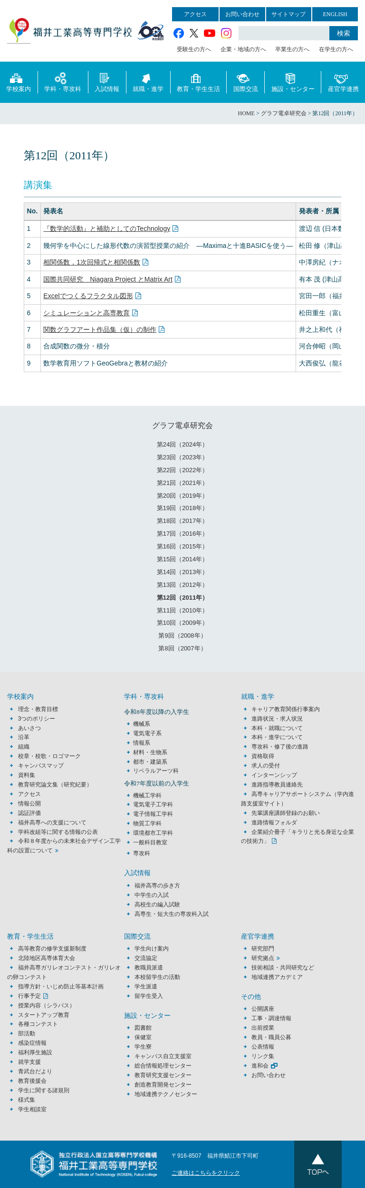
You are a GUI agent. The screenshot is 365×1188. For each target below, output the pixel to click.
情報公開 (29, 803)
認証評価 (29, 813)
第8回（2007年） (182, 648)
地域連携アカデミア (277, 977)
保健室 (143, 1037)
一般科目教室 (150, 842)
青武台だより (35, 1071)
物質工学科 (147, 823)
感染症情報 (32, 1043)
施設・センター (293, 81)
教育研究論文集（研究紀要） (55, 784)
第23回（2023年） (182, 457)
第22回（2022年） (182, 470)
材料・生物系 (150, 752)
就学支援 (29, 1062)
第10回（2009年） (182, 622)
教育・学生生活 (198, 81)
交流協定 (145, 958)
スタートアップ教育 (43, 1015)
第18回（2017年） (182, 520)
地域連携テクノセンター (165, 1094)
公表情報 (262, 1046)
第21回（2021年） (182, 482)
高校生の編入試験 (157, 904)
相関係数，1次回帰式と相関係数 (91, 262)
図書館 (143, 1027)
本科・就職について (277, 728)
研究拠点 (262, 958)
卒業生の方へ (292, 49)
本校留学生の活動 (157, 977)
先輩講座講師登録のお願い (285, 813)
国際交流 (245, 81)
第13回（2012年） (182, 584)
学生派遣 (145, 986)
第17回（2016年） (182, 533)
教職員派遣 (148, 967)
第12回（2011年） (182, 597)
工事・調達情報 (271, 1018)
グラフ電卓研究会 (182, 425)
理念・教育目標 (38, 709)
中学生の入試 (151, 895)
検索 (343, 33)
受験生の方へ (194, 49)
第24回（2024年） (182, 444)
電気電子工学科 (153, 804)
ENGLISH (335, 14)
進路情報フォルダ (274, 822)
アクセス (195, 14)
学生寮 (143, 1046)
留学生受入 (148, 996)
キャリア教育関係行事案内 (285, 709)
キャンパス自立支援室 (163, 1056)
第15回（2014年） (182, 559)
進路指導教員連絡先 (277, 784)
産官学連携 (343, 81)
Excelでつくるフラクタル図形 (88, 296)
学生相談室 (32, 1109)
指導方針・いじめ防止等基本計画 (61, 986)
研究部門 (262, 948)
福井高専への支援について (52, 822)
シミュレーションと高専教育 (86, 313)
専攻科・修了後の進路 (279, 746)
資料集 (26, 775)
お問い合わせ (242, 14)
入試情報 (107, 81)
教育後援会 (32, 1081)
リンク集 (262, 1056)
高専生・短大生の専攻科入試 (171, 914)
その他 (251, 996)
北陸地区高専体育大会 (46, 958)
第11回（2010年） (182, 610)
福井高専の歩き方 (157, 885)
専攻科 (141, 853)
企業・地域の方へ (243, 49)
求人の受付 (265, 765)
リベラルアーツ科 (156, 771)
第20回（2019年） (182, 495)
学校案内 (18, 81)
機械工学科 (147, 795)
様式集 (26, 1100)
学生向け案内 (151, 948)
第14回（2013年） (182, 572)
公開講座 (265, 1008)
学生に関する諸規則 (43, 1090)
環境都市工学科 (153, 833)
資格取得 (262, 756)
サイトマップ (288, 14)
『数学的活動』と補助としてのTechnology (106, 228)
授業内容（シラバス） (46, 1005)
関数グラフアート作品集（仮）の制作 (99, 329)
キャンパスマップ (41, 765)
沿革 (23, 737)
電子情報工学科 (153, 814)
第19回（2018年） (182, 508)
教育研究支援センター (163, 1075)
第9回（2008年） (182, 635)
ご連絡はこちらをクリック (206, 1173)
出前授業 (262, 1027)
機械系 (141, 724)
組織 (23, 746)
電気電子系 (147, 733)
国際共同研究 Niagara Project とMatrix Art (108, 279)
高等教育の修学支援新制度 (52, 948)
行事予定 (29, 996)
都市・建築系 (150, 761)
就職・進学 (148, 81)
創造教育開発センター (163, 1084)
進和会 (260, 1065)
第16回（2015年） (182, 546)
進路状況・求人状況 (277, 718)
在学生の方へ (336, 49)
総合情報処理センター (163, 1065)
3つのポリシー (37, 718)
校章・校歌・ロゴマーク (49, 756)
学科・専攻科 (62, 81)
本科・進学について (277, 737)
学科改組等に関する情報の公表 (58, 832)
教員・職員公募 (271, 1037)
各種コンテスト (38, 1024)
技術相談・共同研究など (282, 967)
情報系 (141, 743)
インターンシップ (274, 775)
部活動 (26, 1033)
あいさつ (29, 728)
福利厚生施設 (35, 1052)
